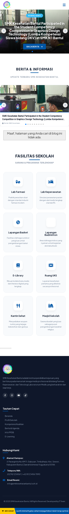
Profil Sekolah (11, 420)
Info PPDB (9, 432)
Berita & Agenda (12, 428)
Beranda (8, 416)
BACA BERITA (34, 46)
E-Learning (10, 436)
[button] (65, 31)
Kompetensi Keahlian (14, 424)
